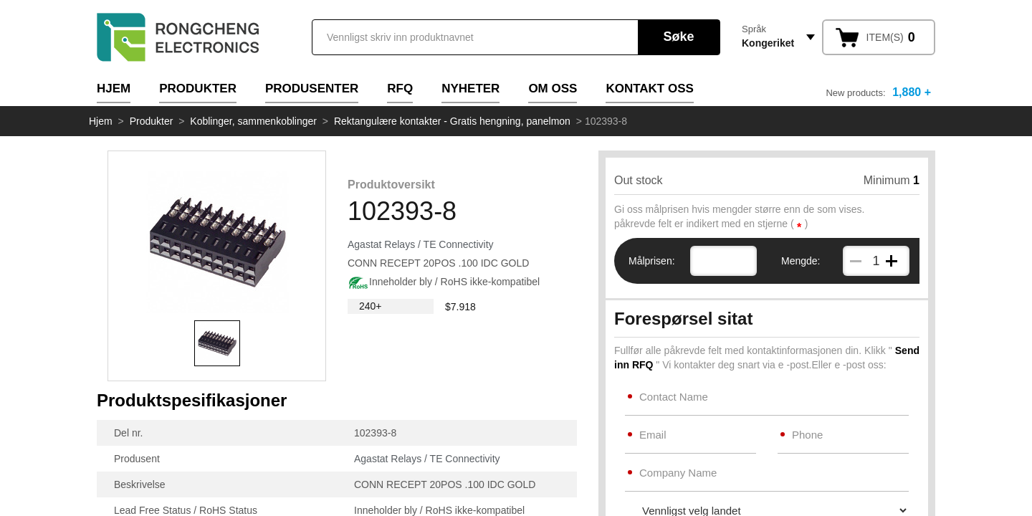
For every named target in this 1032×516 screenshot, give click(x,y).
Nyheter (470, 88)
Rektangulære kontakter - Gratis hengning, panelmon (452, 121)
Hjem (113, 88)
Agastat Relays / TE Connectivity (421, 244)
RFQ (400, 88)
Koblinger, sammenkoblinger (253, 121)
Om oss (552, 88)
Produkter (197, 88)
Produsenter (311, 88)
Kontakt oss (649, 88)
